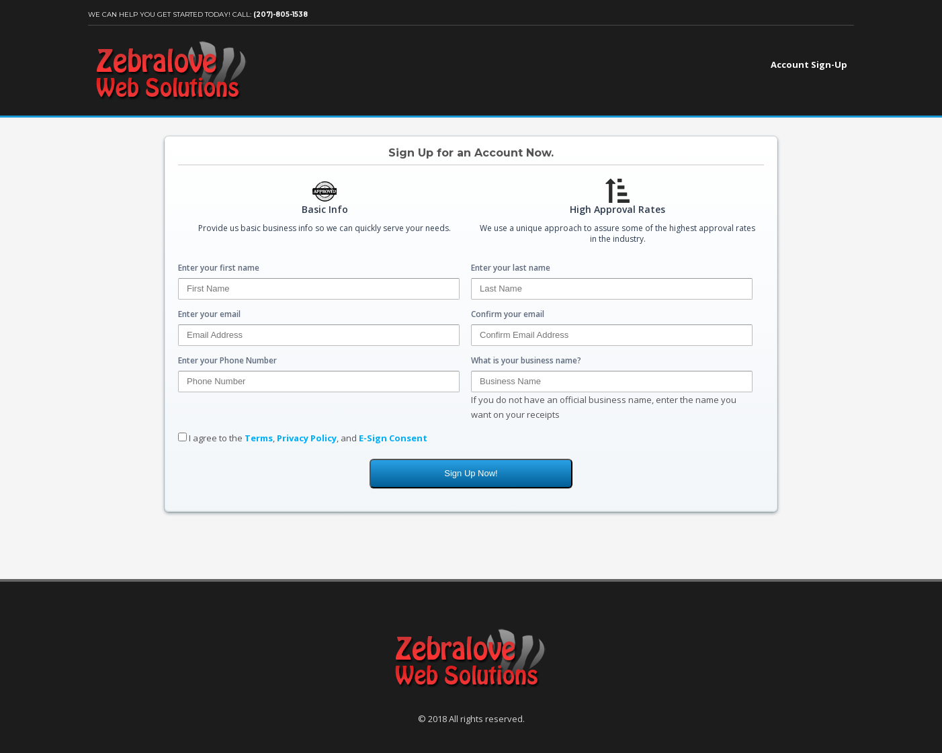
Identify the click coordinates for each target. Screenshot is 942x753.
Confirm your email (507, 314)
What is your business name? (526, 360)
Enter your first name (218, 267)
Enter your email (209, 314)
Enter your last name (510, 267)
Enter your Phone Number (227, 360)
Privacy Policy (307, 438)
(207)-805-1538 (280, 14)
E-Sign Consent (393, 438)
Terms (259, 438)
